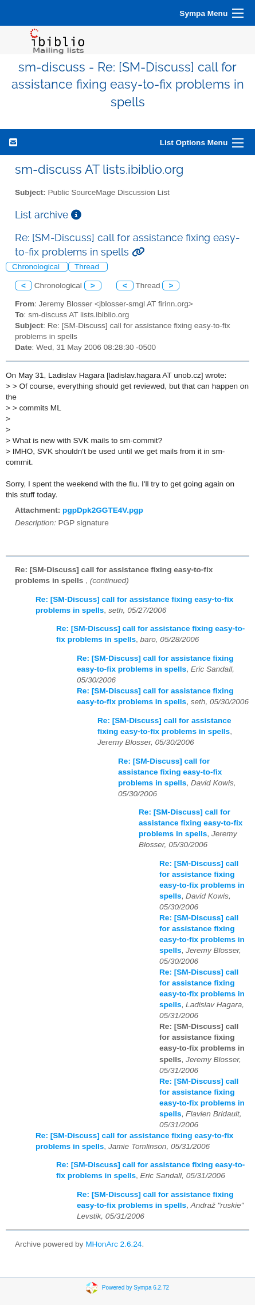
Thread (87, 266)
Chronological (37, 266)
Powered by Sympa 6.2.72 (135, 1287)
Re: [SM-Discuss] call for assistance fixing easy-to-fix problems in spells (170, 772)
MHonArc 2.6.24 (113, 1244)
